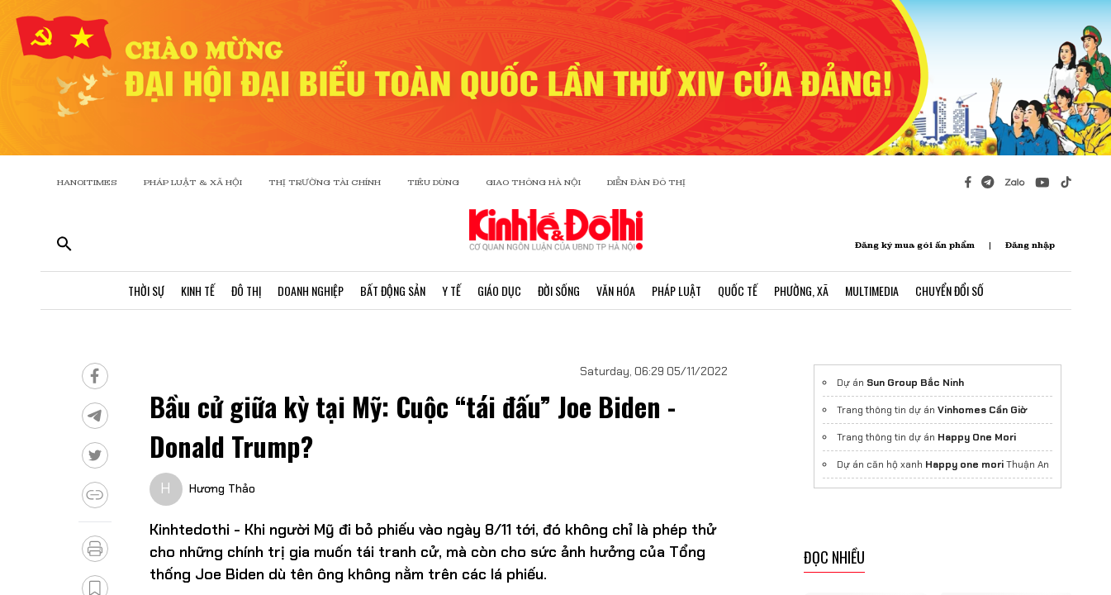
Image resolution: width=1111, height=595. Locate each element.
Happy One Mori (977, 437)
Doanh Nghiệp (311, 290)
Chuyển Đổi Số (949, 290)
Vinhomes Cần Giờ (982, 409)
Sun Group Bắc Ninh (915, 382)
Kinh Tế (198, 290)
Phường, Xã (801, 290)
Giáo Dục (499, 290)
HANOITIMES (87, 182)
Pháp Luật (676, 290)
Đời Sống (559, 290)
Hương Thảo (222, 488)
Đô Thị (246, 290)
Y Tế (451, 290)
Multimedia (872, 290)
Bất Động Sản (392, 290)
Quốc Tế (737, 290)
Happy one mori (964, 464)
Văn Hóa (615, 290)
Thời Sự (146, 290)
